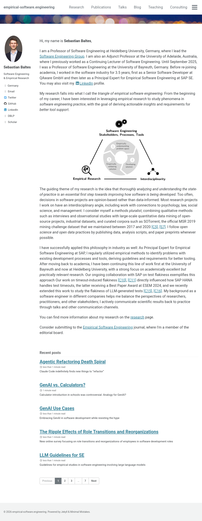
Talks (122, 7)
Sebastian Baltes (17, 67)
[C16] (158, 291)
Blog (137, 7)
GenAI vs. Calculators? (62, 385)
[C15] (148, 291)
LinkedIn (84, 83)
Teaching (155, 7)
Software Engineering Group (62, 56)
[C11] (132, 280)
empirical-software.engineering (29, 7)
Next (93, 480)
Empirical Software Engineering (108, 327)
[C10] (122, 280)
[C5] (155, 227)
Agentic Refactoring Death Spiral (73, 361)
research (137, 317)
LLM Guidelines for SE (62, 455)
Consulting (178, 7)
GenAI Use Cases (57, 408)
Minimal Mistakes (80, 511)
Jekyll (64, 511)
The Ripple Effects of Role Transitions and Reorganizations (99, 431)
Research (76, 7)
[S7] (163, 227)
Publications (101, 7)
